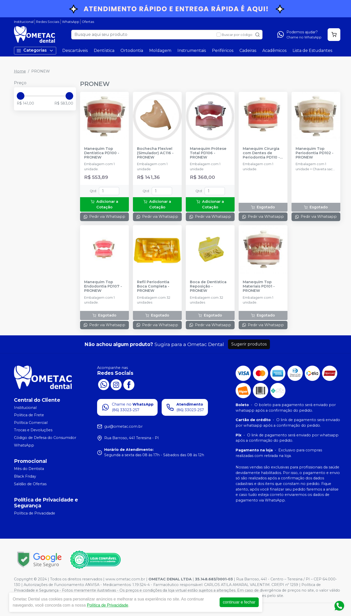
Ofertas (88, 22)
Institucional (24, 22)
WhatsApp (70, 22)
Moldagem (160, 50)
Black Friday (25, 476)
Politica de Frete (29, 415)
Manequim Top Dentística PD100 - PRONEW (101, 153)
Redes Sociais (47, 22)
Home (20, 71)
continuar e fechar (239, 602)
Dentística (104, 50)
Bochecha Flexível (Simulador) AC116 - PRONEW (155, 153)
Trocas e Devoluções (33, 430)
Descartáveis (75, 50)
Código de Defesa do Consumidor (45, 437)
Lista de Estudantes (312, 50)
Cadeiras (247, 50)
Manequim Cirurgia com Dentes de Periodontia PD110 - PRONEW (261, 153)
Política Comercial (31, 422)
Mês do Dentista (29, 468)
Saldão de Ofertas (30, 484)
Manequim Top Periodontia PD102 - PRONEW (314, 153)
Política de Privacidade (34, 513)
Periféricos (222, 50)
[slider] (20, 96)
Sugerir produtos (249, 344)
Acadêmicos (274, 50)
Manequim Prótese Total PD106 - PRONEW (208, 153)
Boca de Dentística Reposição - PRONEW (208, 286)
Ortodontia (131, 50)
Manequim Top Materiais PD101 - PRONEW (259, 286)
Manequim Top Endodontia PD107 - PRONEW (103, 286)
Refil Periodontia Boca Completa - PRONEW (153, 286)
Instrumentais (191, 50)
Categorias (35, 50)
